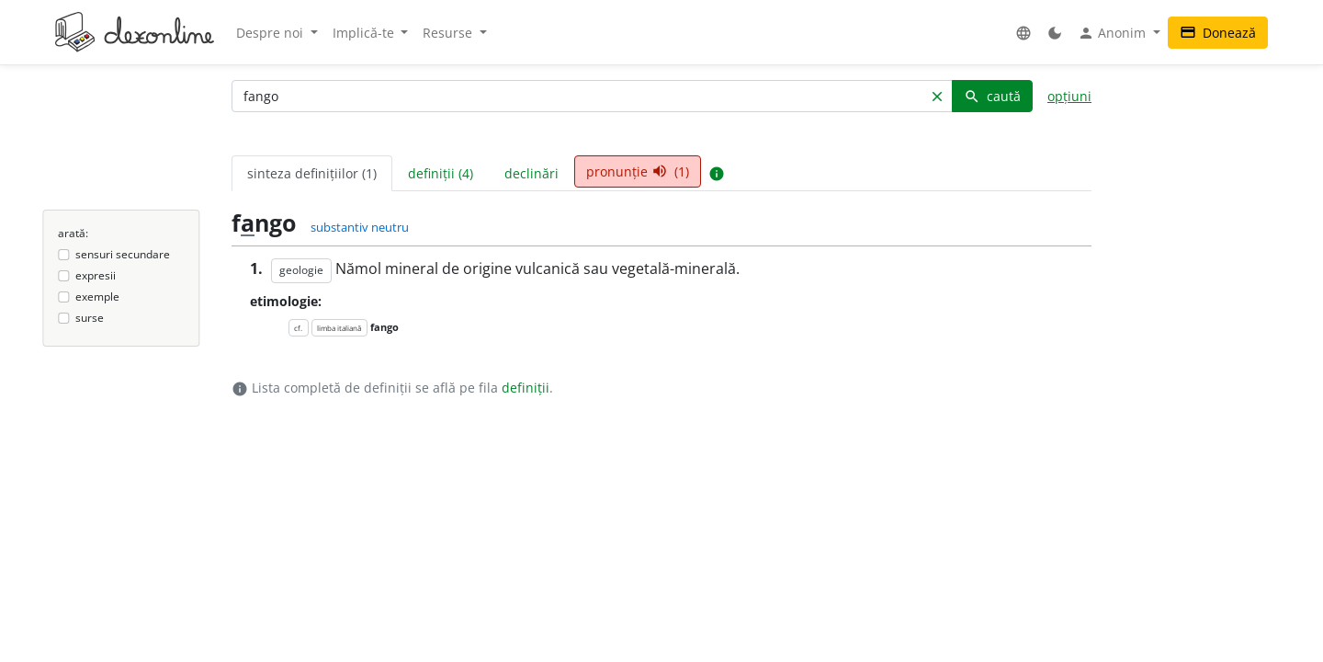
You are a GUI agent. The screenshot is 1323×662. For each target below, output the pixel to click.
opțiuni (1069, 96)
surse (89, 317)
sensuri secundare (122, 254)
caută (992, 96)
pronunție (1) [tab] (637, 171)
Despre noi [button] (271, 32)
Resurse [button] (449, 32)
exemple (97, 296)
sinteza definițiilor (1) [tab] (312, 173)
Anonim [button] (1113, 33)
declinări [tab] (531, 173)
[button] (1023, 33)
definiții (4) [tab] (440, 173)
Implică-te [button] (365, 32)
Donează (1218, 32)
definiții (525, 387)
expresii (95, 275)
